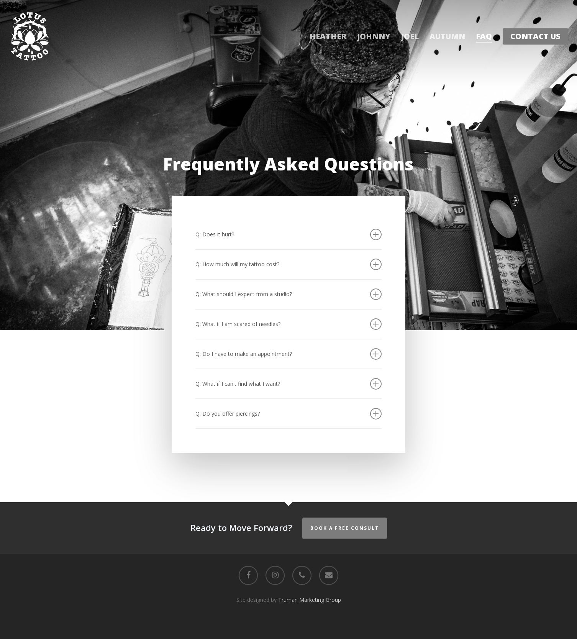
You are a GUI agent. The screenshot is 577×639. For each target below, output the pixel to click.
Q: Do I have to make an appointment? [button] (288, 354)
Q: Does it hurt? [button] (288, 234)
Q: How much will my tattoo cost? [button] (288, 264)
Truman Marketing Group (309, 599)
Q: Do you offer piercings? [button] (288, 413)
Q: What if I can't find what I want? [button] (288, 384)
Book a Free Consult (344, 528)
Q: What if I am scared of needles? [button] (288, 324)
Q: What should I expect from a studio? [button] (288, 294)
